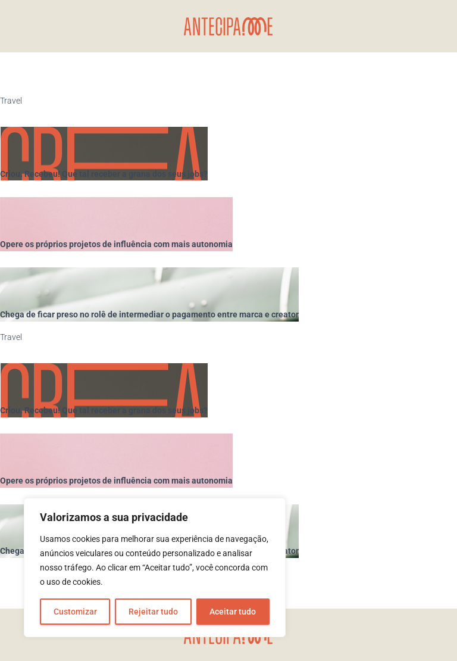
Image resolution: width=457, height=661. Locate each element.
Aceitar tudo (232, 611)
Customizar (75, 611)
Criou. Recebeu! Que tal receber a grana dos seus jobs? (104, 174)
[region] (155, 567)
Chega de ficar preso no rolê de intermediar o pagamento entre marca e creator (149, 314)
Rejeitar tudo (153, 611)
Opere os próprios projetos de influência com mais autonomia (116, 244)
